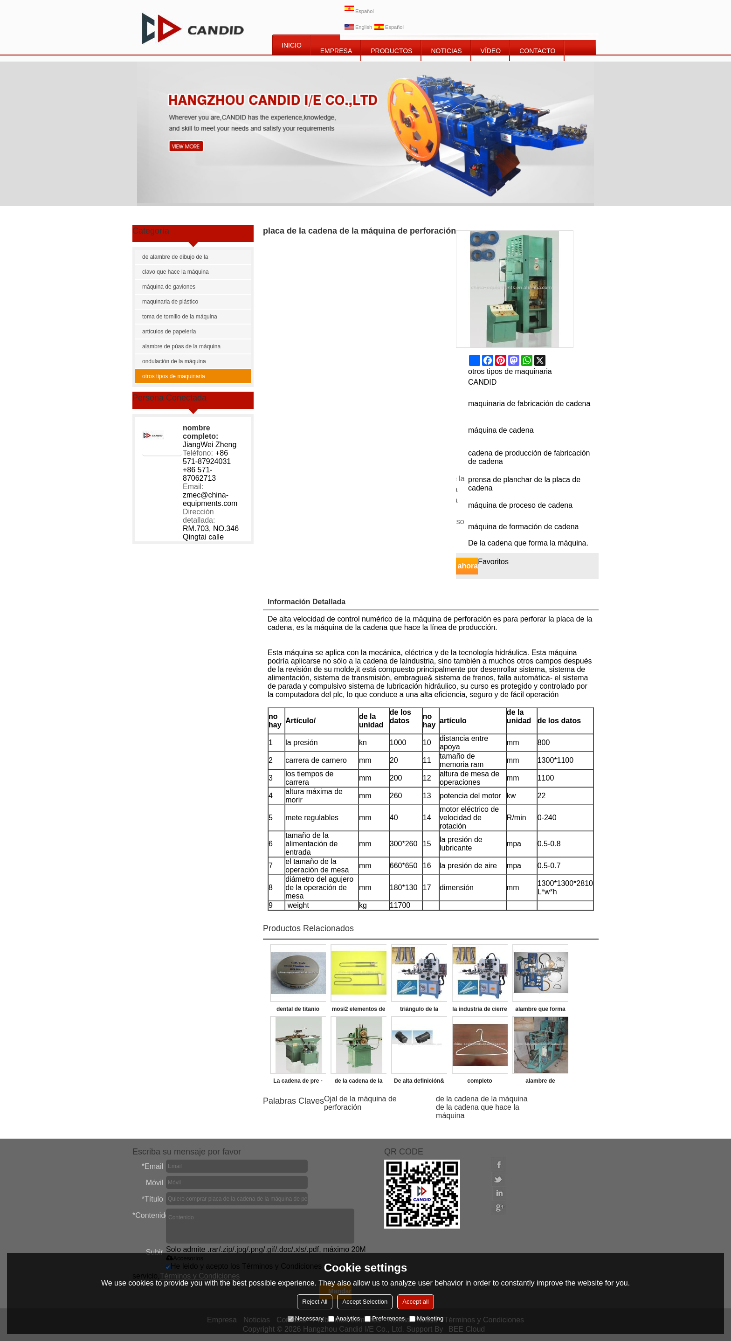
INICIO (292, 45)
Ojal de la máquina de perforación (360, 1103)
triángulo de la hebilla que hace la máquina (419, 1011)
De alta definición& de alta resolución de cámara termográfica (419, 1083)
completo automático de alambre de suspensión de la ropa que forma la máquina (479, 1083)
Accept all (415, 1301)
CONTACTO (537, 51)
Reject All (314, 1301)
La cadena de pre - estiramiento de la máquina (297, 1083)
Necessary (306, 1318)
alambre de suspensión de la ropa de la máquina (540, 1083)
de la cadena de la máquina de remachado (359, 1083)
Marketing (426, 1318)
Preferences (385, 1318)
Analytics (344, 1318)
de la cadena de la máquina (482, 1099)
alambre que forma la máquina (540, 1011)
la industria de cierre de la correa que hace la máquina (479, 1011)
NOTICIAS (446, 51)
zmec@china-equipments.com (210, 499)
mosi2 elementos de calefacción (359, 1011)
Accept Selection (364, 1301)
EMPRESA (336, 51)
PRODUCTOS (391, 51)
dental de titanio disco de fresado (298, 1011)
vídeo (491, 51)
